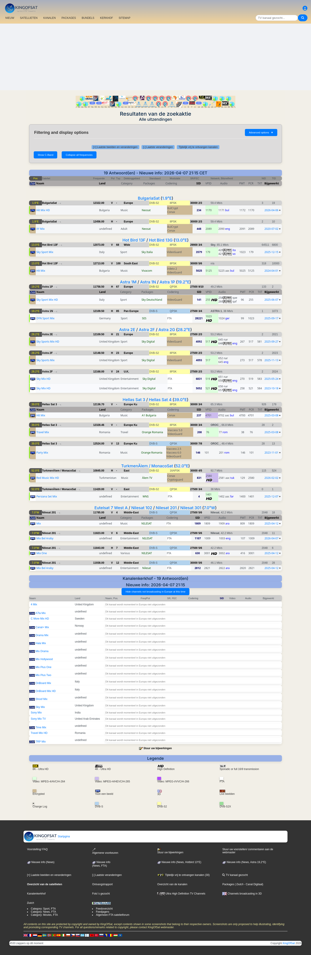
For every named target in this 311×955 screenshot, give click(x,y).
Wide (127, 244)
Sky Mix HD (43, 379)
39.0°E (180, 399)
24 (117, 371)
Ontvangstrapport (102, 884)
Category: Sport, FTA (43, 908)
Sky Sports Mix (45, 360)
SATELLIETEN (28, 17)
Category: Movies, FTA (44, 914)
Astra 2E (127, 329)
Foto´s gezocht (101, 893)
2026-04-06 (271, 210)
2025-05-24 (271, 379)
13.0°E (181, 240)
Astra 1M (128, 282)
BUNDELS (88, 17)
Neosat (146, 210)
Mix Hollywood (44, 659)
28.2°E (184, 329)
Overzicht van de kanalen (172, 884)
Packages (228, 884)
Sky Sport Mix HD (47, 300)
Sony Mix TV (38, 718)
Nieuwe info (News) (40, 862)
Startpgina (47, 836)
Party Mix (42, 452)
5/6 (200, 263)
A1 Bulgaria (149, 415)
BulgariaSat (148, 198)
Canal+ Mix (42, 627)
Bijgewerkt (271, 183)
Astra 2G (166, 329)
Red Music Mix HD (47, 478)
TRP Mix (40, 741)
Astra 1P (167, 282)
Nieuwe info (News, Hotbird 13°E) (179, 862)
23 (117, 353)
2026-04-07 (271, 538)
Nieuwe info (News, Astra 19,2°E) (244, 862)
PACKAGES (68, 17)
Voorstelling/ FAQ (37, 849)
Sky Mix (40, 707)
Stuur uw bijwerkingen (158, 748)
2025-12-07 (271, 496)
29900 (193, 244)
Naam (40, 183)
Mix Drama (41, 651)
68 (117, 244)
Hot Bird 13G (161, 240)
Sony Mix (36, 712)
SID (198, 183)
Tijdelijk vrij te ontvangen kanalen (198, 147)
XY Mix (40, 229)
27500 (193, 286)
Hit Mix (40, 271)
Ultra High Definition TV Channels (181, 893)
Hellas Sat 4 (160, 399)
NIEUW (9, 17)
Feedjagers (102, 911)
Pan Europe (131, 311)
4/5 (200, 470)
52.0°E (181, 466)
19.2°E (183, 282)
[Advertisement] (155, 57)
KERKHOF (106, 17)
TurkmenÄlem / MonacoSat (147, 466)
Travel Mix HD (39, 733)
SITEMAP (124, 17)
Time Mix (40, 727)
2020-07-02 (271, 229)
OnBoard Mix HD (45, 691)
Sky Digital (148, 341)
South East (131, 263)
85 (117, 311)
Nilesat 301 (190, 507)
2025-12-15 (271, 252)
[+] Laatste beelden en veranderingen (115, 147)
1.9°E (167, 198)
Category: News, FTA (43, 911)
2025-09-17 (271, 318)
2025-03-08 (271, 415)
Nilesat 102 (141, 507)
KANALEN (49, 17)
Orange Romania (152, 432)
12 (117, 562)
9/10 (200, 286)
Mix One (41, 553)
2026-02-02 (271, 478)
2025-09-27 (271, 341)
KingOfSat (289, 943)
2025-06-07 (271, 300)
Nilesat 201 (166, 507)
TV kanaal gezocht (235, 875)
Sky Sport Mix (44, 252)
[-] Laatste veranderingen (158, 147)
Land (102, 183)
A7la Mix (40, 613)
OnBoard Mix (43, 683)
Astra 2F (147, 329)
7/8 (200, 443)
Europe (128, 203)
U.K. (126, 371)
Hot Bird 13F (133, 240)
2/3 (200, 203)
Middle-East (131, 512)
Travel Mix (42, 432)
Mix (38, 523)
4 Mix (34, 604)
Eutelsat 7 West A (111, 507)
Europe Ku (130, 404)
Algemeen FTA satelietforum (112, 914)
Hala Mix (40, 643)
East (126, 470)
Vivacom (147, 271)
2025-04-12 (272, 523)
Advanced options (261, 132)
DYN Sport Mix (45, 318)
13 (117, 443)
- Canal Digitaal (252, 884)
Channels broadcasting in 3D (242, 893)
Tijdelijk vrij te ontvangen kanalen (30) (183, 875)
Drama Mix (41, 635)
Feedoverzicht (104, 908)
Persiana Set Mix (46, 496)
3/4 (200, 244)
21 (117, 334)
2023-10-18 (271, 388)
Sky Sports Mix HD (47, 341)
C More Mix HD (40, 618)
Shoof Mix (41, 699)
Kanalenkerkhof (36, 893)
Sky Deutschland (152, 300)
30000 (193, 203)
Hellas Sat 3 (134, 399)
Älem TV (147, 478)
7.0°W (209, 507)
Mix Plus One (43, 667)
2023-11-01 (271, 452)
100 (118, 263)
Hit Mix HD (43, 210)
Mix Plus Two (43, 675)
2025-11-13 (271, 360)
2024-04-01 (271, 271)
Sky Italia (147, 252)
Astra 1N (148, 282)
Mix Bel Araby (44, 538)
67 (117, 286)
